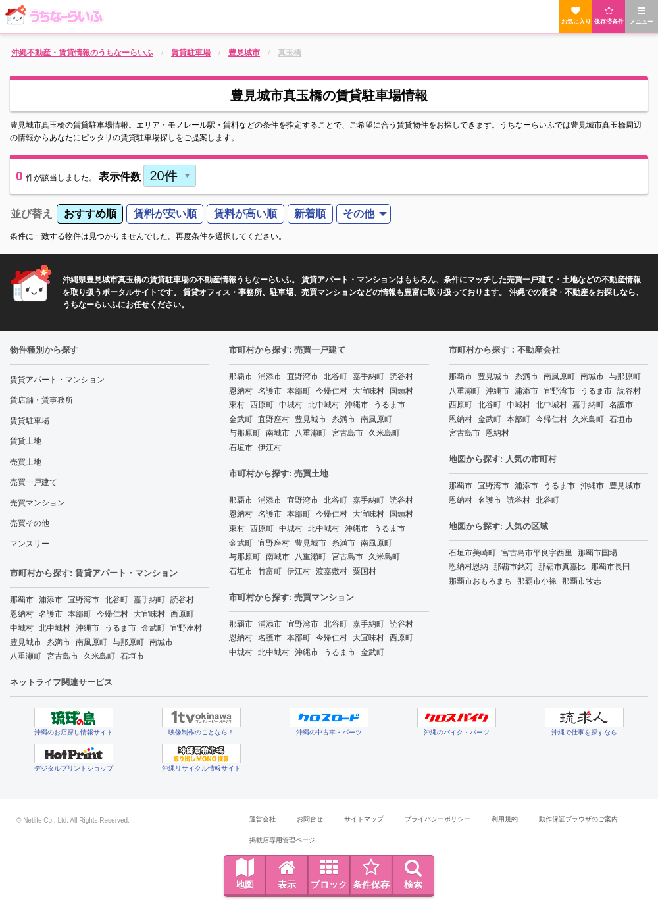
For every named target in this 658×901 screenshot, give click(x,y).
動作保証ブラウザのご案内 (578, 819)
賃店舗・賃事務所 (41, 400)
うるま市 (120, 627)
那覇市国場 (597, 552)
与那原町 (128, 642)
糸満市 (58, 642)
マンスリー (29, 543)
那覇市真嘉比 (562, 566)
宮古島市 (62, 656)
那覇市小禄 (537, 581)
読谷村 (182, 599)
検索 (413, 874)
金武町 (153, 627)
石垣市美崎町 (472, 552)
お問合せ (310, 819)
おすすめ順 (90, 213)
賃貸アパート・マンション (57, 379)
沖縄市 (87, 627)
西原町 (182, 614)
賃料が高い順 (245, 213)
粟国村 (364, 571)
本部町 (79, 614)
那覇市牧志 (581, 581)
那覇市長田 (610, 566)
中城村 (22, 627)
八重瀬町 (25, 656)
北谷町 (116, 599)
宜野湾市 (83, 599)
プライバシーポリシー (437, 819)
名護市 (51, 614)
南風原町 (91, 642)
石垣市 (132, 656)
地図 (244, 874)
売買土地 (25, 462)
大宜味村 (149, 614)
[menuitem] (90, 214)
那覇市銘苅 (513, 566)
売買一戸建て (33, 482)
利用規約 (505, 819)
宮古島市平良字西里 (536, 552)
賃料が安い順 (165, 213)
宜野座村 (186, 627)
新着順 (310, 213)
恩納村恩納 (468, 566)
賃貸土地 (25, 441)
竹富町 (270, 571)
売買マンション (37, 502)
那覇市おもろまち (480, 581)
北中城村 (54, 627)
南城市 (161, 642)
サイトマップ (364, 819)
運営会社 (262, 819)
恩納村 (22, 614)
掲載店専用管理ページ (282, 840)
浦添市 (51, 599)
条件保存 (371, 874)
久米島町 (99, 656)
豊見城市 (25, 642)
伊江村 (270, 447)
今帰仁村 (112, 614)
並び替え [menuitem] (32, 213)
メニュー (641, 15)
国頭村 (401, 391)
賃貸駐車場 (29, 420)
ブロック (329, 874)
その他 (358, 213)
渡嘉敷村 (331, 571)
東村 (237, 404)
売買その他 (29, 523)
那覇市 (22, 599)
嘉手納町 (149, 599)
